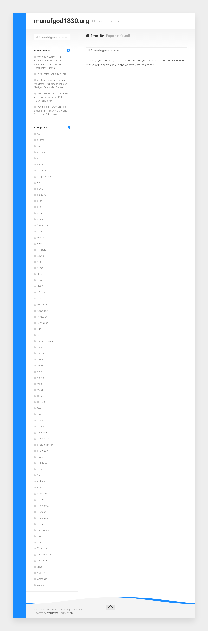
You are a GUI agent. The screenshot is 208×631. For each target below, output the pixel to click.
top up (40, 524)
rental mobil (43, 463)
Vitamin (41, 572)
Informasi (42, 292)
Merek (40, 365)
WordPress (52, 613)
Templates (42, 518)
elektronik (42, 237)
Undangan (42, 560)
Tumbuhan (42, 548)
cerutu (40, 219)
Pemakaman (43, 432)
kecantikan (42, 304)
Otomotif (41, 408)
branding (41, 194)
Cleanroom (43, 225)
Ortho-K (41, 402)
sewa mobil (43, 487)
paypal (40, 420)
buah (39, 201)
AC (38, 134)
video (40, 566)
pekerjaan (42, 426)
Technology (43, 506)
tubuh (40, 542)
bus (39, 207)
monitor (41, 377)
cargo (40, 213)
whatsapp (42, 579)
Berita (40, 182)
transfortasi (43, 530)
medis (40, 359)
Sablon (40, 475)
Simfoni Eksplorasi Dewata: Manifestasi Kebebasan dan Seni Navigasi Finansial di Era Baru (50, 84)
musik (40, 390)
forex (39, 243)
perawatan (42, 451)
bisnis (40, 188)
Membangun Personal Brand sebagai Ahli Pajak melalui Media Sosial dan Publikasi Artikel (50, 111)
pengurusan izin (45, 445)
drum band (42, 231)
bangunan (42, 170)
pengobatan (43, 438)
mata (39, 347)
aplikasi (41, 158)
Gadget (40, 255)
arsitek (40, 164)
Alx (71, 613)
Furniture (41, 249)
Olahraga (41, 396)
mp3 (39, 384)
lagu (39, 335)
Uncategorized (44, 554)
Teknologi (42, 512)
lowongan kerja (45, 341)
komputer (42, 316)
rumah (40, 469)
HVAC (40, 286)
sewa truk (42, 493)
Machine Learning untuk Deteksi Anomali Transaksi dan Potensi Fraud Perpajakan (51, 97)
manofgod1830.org (62, 21)
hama (40, 268)
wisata (40, 585)
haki (39, 262)
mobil (40, 371)
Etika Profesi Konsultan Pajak (52, 74)
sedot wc (41, 481)
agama (40, 140)
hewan (40, 280)
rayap (40, 457)
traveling (41, 536)
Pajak (40, 414)
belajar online (44, 176)
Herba (40, 274)
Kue (39, 329)
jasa (39, 298)
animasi (41, 152)
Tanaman (42, 499)
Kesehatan (42, 310)
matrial (40, 353)
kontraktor (42, 323)
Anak (39, 146)
